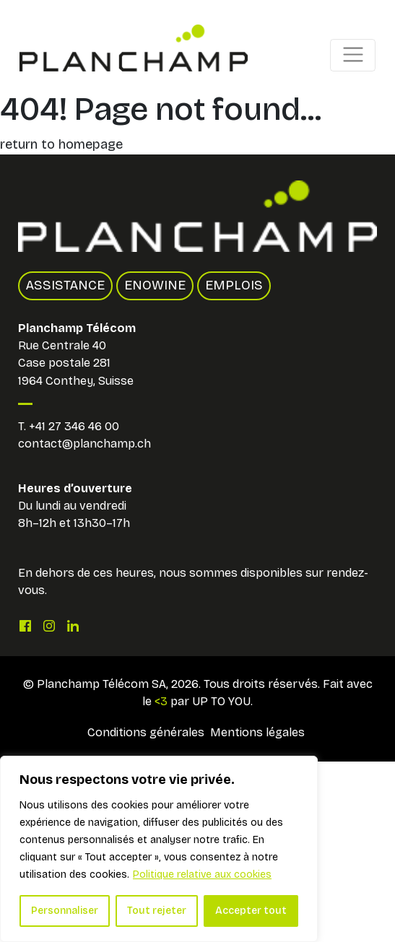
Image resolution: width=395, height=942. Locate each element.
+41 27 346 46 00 (74, 426)
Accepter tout (251, 910)
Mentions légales (257, 732)
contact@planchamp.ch (84, 443)
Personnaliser (64, 910)
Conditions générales (145, 732)
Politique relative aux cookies (202, 874)
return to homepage (61, 144)
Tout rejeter (156, 910)
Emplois (234, 285)
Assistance (65, 285)
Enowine (155, 285)
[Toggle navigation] (353, 55)
